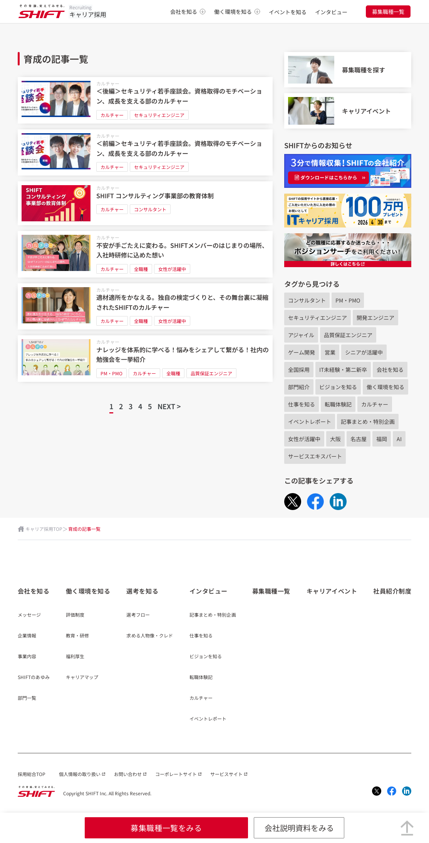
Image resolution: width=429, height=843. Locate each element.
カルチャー (107, 83)
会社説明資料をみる (299, 827)
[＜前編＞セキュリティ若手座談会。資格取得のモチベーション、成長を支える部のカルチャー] (145, 152)
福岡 (381, 439)
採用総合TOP (31, 774)
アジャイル (301, 335)
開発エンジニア (375, 317)
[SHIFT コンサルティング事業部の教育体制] (145, 203)
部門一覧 (27, 698)
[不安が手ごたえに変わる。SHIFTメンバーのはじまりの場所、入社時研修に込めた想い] (145, 254)
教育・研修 (77, 636)
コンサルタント (150, 209)
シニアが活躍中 (364, 352)
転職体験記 (338, 404)
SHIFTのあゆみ (34, 677)
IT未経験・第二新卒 (343, 369)
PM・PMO (111, 373)
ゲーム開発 (301, 352)
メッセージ (29, 615)
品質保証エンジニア (211, 373)
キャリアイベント (332, 590)
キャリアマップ (82, 677)
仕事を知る (301, 404)
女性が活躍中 (172, 269)
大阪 (335, 439)
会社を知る (188, 11)
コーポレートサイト (176, 774)
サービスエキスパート (315, 456)
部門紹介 (299, 387)
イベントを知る (288, 12)
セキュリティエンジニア (159, 115)
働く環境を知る (237, 11)
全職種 (141, 269)
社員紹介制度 (392, 590)
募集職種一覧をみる (166, 827)
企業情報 (27, 636)
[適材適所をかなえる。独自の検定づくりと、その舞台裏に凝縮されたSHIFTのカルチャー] (145, 306)
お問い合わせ (128, 774)
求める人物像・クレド (149, 636)
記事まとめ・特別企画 (368, 421)
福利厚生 (75, 656)
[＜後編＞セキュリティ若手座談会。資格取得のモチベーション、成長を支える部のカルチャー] (145, 100)
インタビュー (331, 12)
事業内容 (27, 656)
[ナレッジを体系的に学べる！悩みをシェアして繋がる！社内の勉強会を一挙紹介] (145, 358)
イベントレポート (309, 421)
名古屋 (358, 439)
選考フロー (138, 615)
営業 (330, 352)
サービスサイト (226, 774)
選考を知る (142, 590)
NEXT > (169, 406)
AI (399, 439)
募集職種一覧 (388, 11)
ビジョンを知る (338, 387)
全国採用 (299, 369)
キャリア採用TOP (43, 528)
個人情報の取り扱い (80, 774)
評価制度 (75, 615)
